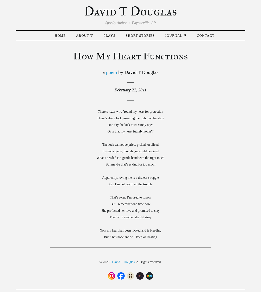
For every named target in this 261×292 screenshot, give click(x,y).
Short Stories (140, 35)
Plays (109, 35)
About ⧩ (84, 35)
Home (60, 35)
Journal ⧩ (176, 35)
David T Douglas (130, 11)
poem (111, 72)
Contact (205, 35)
